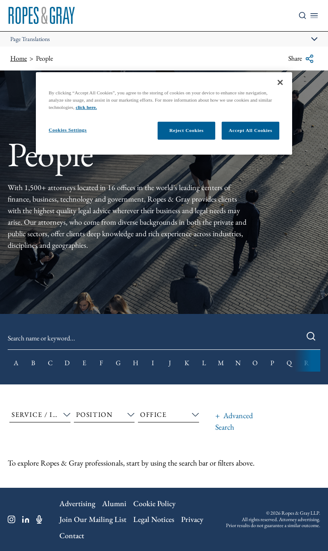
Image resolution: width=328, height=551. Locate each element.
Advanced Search (234, 421)
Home (18, 58)
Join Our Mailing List (92, 519)
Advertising (77, 503)
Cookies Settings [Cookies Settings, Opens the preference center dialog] (68, 129)
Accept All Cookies (250, 130)
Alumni (114, 503)
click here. (86, 107)
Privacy (192, 519)
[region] (164, 113)
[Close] (280, 82)
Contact (71, 535)
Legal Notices (153, 519)
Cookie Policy (154, 503)
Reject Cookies (186, 130)
